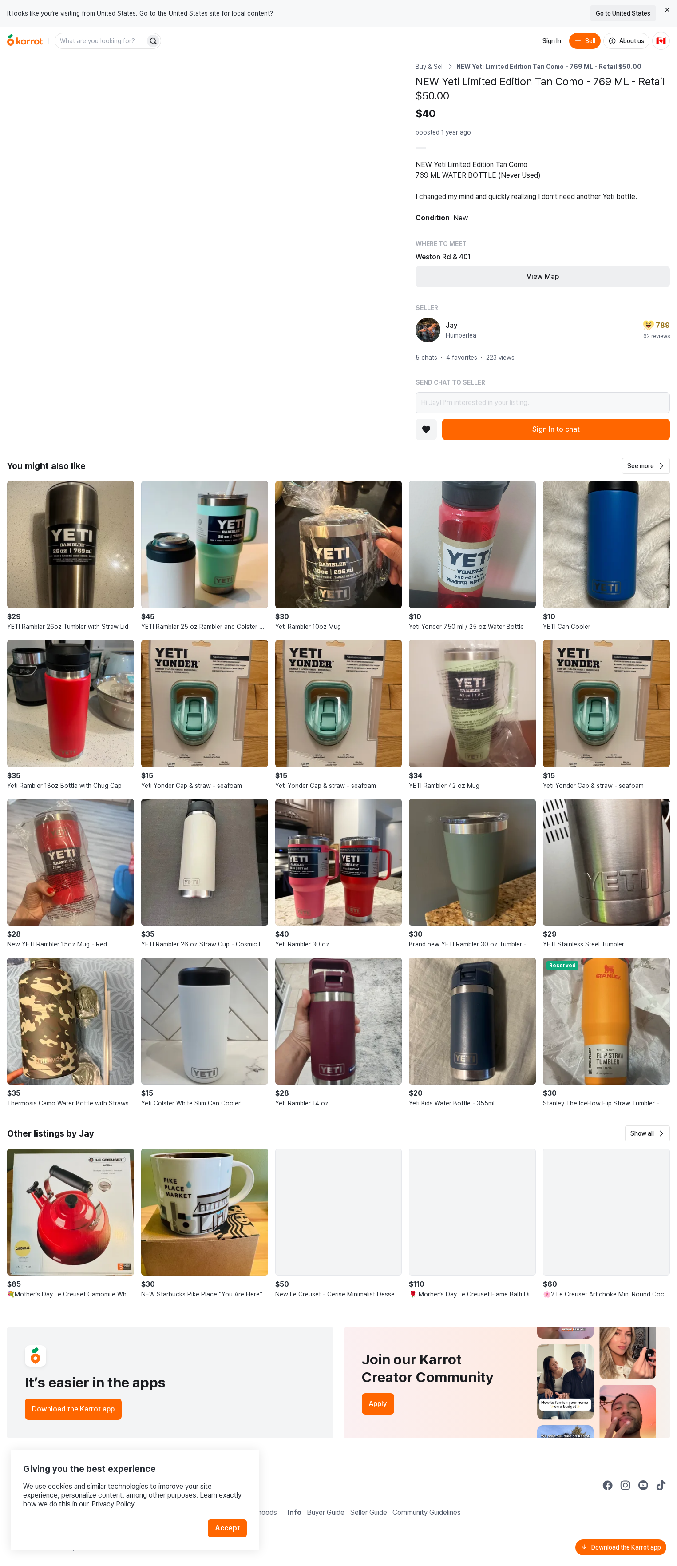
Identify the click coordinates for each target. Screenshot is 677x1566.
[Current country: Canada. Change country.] (661, 41)
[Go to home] (25, 41)
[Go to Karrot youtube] (643, 1485)
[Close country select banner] (667, 10)
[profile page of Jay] (428, 330)
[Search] (153, 41)
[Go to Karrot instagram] (625, 1485)
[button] (646, 466)
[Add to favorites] (426, 429)
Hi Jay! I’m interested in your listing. (543, 402)
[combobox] (101, 41)
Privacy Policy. (119, 1497)
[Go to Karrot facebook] (607, 1485)
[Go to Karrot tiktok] (661, 1485)
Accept (229, 1521)
